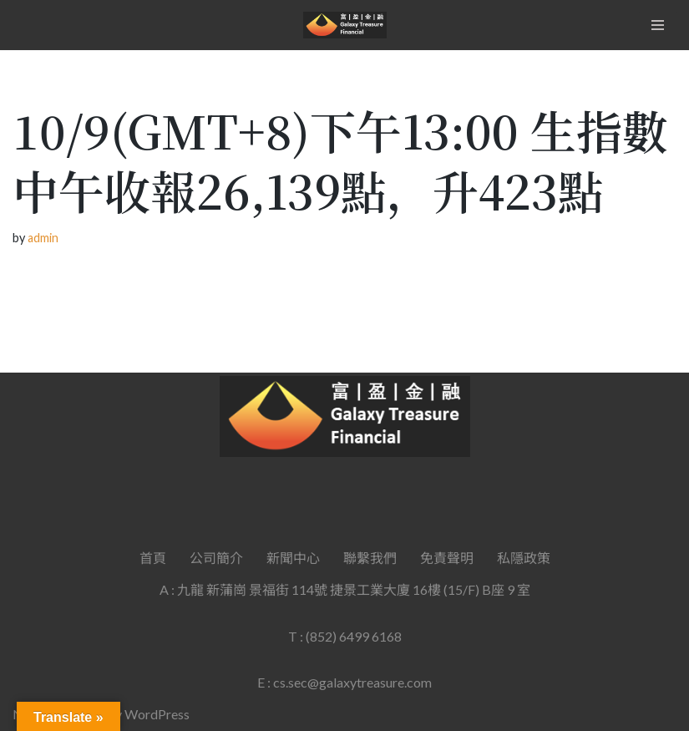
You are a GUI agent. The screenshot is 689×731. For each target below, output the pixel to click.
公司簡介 (216, 558)
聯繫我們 (370, 558)
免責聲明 (447, 558)
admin (43, 238)
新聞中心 (293, 558)
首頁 (152, 558)
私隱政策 (523, 558)
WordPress (157, 714)
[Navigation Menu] (657, 25)
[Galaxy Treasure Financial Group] (345, 25)
